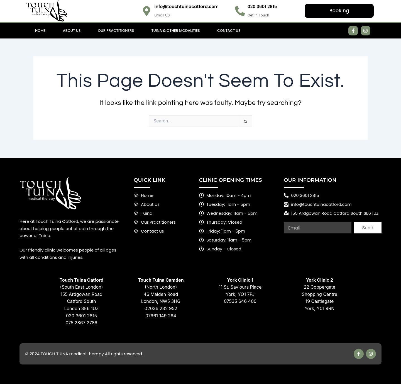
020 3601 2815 (262, 6)
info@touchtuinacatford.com (186, 6)
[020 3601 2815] (240, 11)
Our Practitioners (116, 30)
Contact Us (229, 30)
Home (40, 30)
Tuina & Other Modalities (175, 30)
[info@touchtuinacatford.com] (146, 11)
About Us (72, 30)
